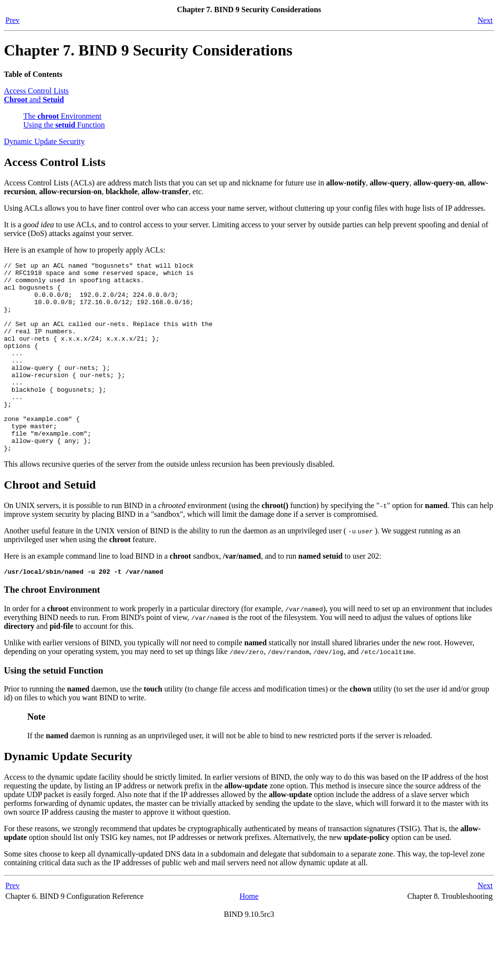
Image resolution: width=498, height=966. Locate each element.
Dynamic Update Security (44, 141)
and (34, 99)
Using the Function (64, 125)
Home (248, 935)
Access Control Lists (36, 91)
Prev (12, 20)
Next (485, 20)
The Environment (62, 116)
